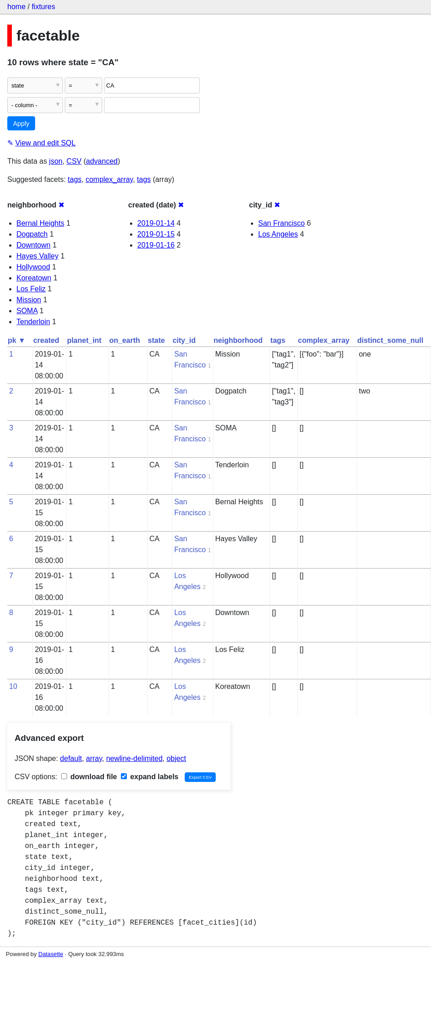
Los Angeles (278, 234)
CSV (74, 161)
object (176, 758)
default (71, 758)
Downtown (33, 245)
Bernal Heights (40, 223)
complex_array (109, 179)
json (55, 161)
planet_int (84, 340)
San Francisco (281, 223)
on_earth (124, 340)
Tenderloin (33, 322)
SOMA (26, 311)
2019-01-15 (156, 234)
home (16, 6)
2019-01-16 (156, 245)
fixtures (43, 6)
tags (75, 179)
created (46, 340)
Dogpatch (32, 234)
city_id (184, 340)
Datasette (50, 954)
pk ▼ (17, 340)
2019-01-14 (156, 223)
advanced (102, 161)
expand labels (149, 777)
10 (13, 686)
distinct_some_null (390, 340)
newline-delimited (134, 758)
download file (89, 777)
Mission (28, 300)
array (94, 758)
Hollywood (33, 267)
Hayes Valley (37, 256)
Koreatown (34, 278)
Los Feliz (31, 289)
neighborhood (238, 340)
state (156, 340)
